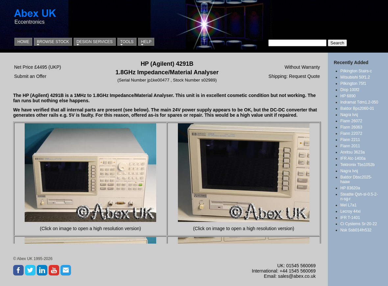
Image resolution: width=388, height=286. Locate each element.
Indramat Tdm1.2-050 (359, 102)
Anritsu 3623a (352, 152)
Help (146, 41)
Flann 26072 (351, 121)
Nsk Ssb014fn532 (356, 230)
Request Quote (304, 76)
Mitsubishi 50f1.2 (355, 77)
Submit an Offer (30, 76)
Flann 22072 (351, 133)
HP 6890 (347, 96)
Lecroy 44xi (350, 211)
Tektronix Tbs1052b (357, 164)
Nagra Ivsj (349, 114)
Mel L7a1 (348, 205)
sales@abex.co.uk (297, 276)
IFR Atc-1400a (353, 158)
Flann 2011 (350, 146)
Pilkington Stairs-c (356, 71)
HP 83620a (350, 188)
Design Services (95, 41)
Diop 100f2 (349, 89)
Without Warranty (302, 67)
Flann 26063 (351, 127)
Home (23, 41)
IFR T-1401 (350, 217)
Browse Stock (53, 41)
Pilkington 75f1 (353, 83)
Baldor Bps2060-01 (357, 108)
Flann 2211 (350, 139)
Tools (126, 41)
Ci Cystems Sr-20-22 (358, 224)
